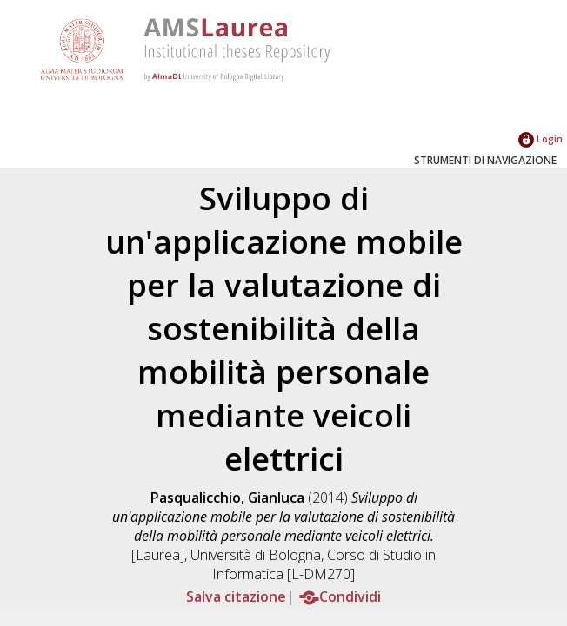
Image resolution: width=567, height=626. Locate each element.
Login (540, 138)
